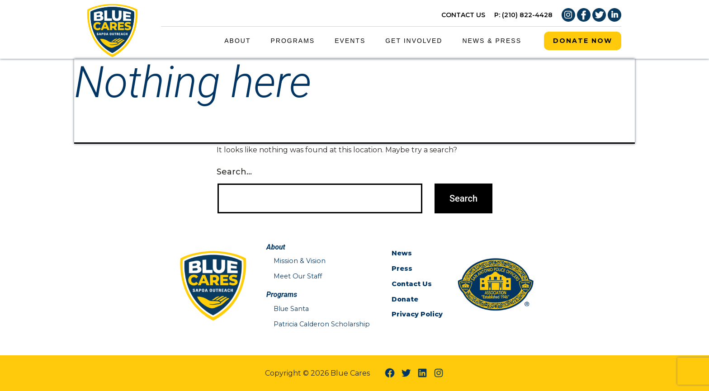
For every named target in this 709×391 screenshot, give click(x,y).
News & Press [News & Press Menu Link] (491, 40)
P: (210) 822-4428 (523, 15)
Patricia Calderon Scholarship (322, 324)
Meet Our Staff (298, 276)
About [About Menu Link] (237, 40)
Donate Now (582, 41)
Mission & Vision (300, 261)
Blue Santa (291, 309)
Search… (234, 172)
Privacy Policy (417, 314)
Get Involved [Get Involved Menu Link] (413, 40)
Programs (293, 40)
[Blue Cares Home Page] (112, 28)
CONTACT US (463, 15)
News (402, 253)
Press (402, 268)
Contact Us (412, 284)
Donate (405, 299)
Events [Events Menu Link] (350, 40)
